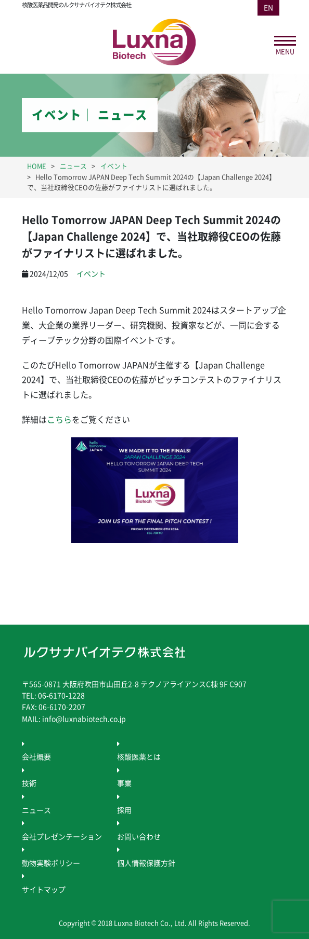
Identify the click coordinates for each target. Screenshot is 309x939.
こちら (59, 420)
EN (268, 7)
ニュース (36, 810)
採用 (124, 810)
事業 (124, 783)
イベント (91, 274)
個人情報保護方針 (146, 863)
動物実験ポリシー (51, 863)
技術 (29, 783)
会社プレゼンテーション (62, 836)
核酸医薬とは (139, 757)
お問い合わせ (139, 836)
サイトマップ (44, 889)
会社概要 (36, 757)
